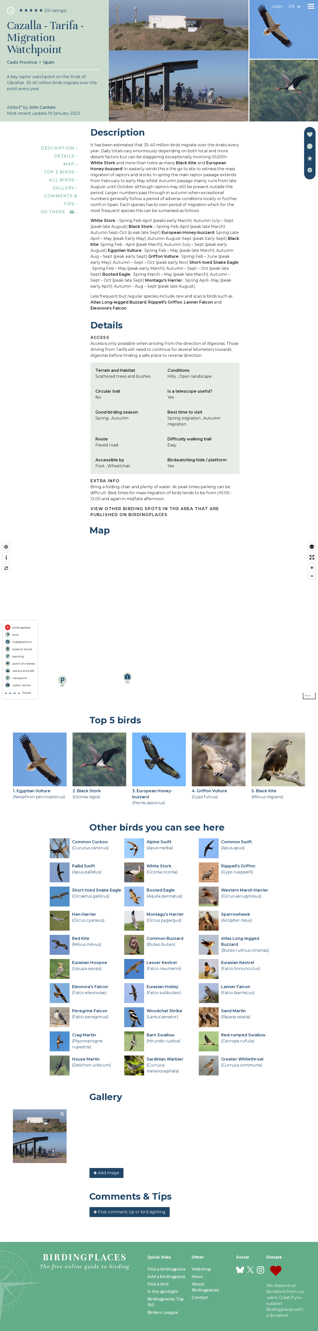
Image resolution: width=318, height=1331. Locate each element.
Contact (200, 1297)
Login (277, 6)
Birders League (162, 1312)
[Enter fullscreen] (312, 557)
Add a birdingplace (166, 1276)
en (292, 6)
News (197, 1276)
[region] (159, 621)
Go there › (59, 212)
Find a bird (157, 1284)
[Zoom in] (312, 567)
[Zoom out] (312, 576)
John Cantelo (42, 107)
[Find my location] (6, 546)
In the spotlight (162, 1291)
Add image (106, 1173)
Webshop (201, 1269)
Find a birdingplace (166, 1269)
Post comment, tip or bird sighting (129, 1212)
